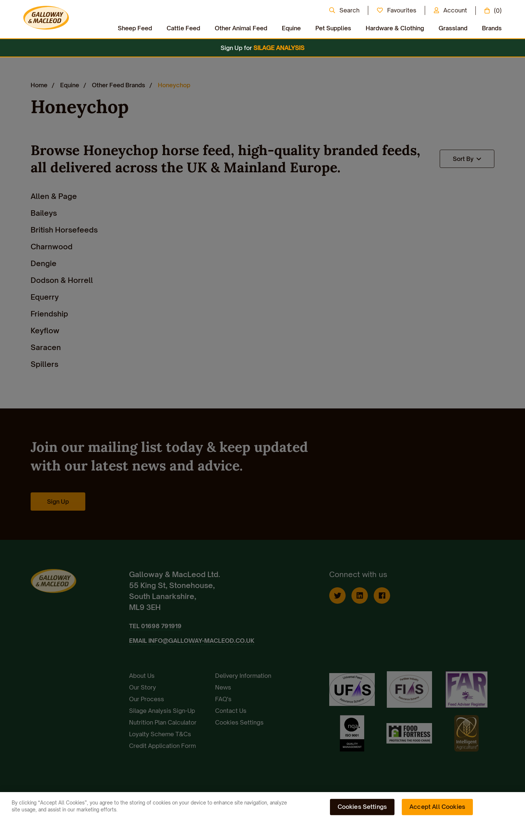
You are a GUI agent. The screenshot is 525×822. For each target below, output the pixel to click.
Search (349, 10)
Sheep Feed (135, 28)
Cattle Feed (183, 28)
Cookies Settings (362, 806)
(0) (498, 10)
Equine (291, 28)
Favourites (401, 10)
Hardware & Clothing (395, 28)
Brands (492, 28)
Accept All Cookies (437, 806)
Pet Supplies (333, 28)
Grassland (453, 28)
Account (455, 10)
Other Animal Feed (241, 28)
